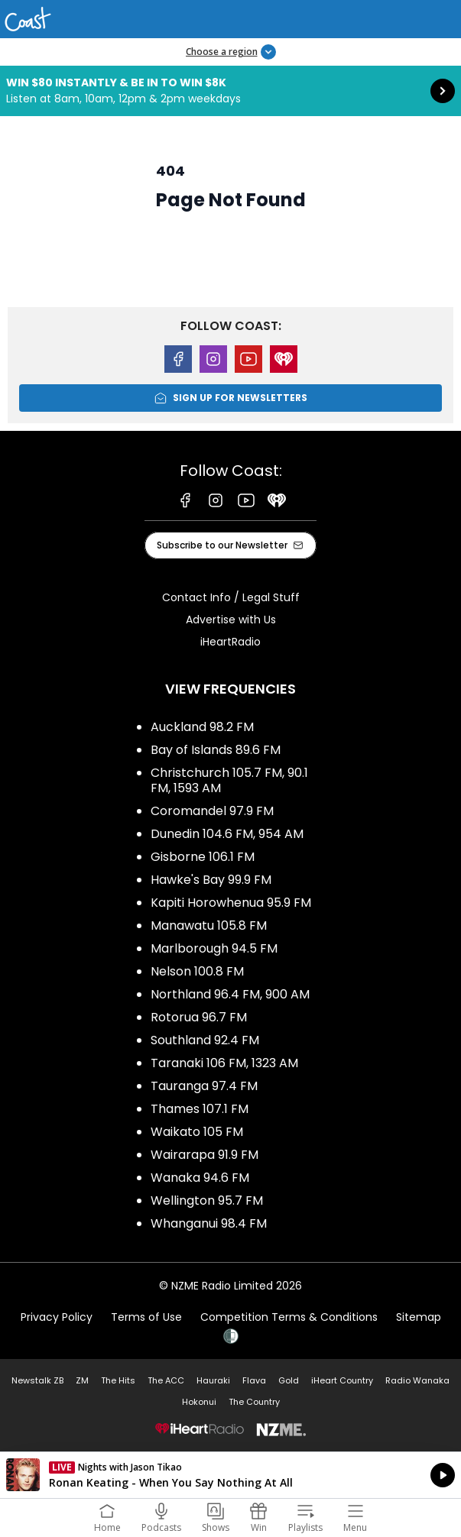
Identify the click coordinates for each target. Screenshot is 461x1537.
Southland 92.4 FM (205, 1040)
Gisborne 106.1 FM (203, 857)
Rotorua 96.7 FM (199, 1017)
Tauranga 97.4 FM (204, 1086)
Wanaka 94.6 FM (200, 1177)
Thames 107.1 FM (199, 1109)
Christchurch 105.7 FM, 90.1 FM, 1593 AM (229, 780)
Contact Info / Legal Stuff (231, 597)
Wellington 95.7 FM (207, 1200)
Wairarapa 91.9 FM (204, 1154)
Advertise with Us (231, 619)
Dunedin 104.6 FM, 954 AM (227, 834)
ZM (82, 1380)
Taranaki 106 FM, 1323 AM (224, 1063)
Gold (288, 1380)
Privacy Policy (57, 1317)
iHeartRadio (230, 641)
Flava (254, 1380)
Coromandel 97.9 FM (212, 811)
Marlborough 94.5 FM (214, 948)
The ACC (166, 1380)
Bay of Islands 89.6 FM (216, 750)
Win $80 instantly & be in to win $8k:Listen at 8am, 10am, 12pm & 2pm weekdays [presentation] (230, 91)
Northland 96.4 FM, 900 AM (230, 994)
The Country (254, 1402)
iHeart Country (342, 1380)
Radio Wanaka (417, 1380)
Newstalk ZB (37, 1380)
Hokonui (199, 1402)
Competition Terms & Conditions (289, 1317)
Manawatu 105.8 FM (209, 925)
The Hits (118, 1380)
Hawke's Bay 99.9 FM (211, 879)
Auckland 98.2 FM (202, 727)
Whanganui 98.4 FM (209, 1223)
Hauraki (213, 1380)
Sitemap (418, 1317)
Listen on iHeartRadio (230, 1475)
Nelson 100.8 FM (197, 971)
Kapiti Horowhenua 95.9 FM (231, 902)
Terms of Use (146, 1317)
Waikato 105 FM (197, 1132)
